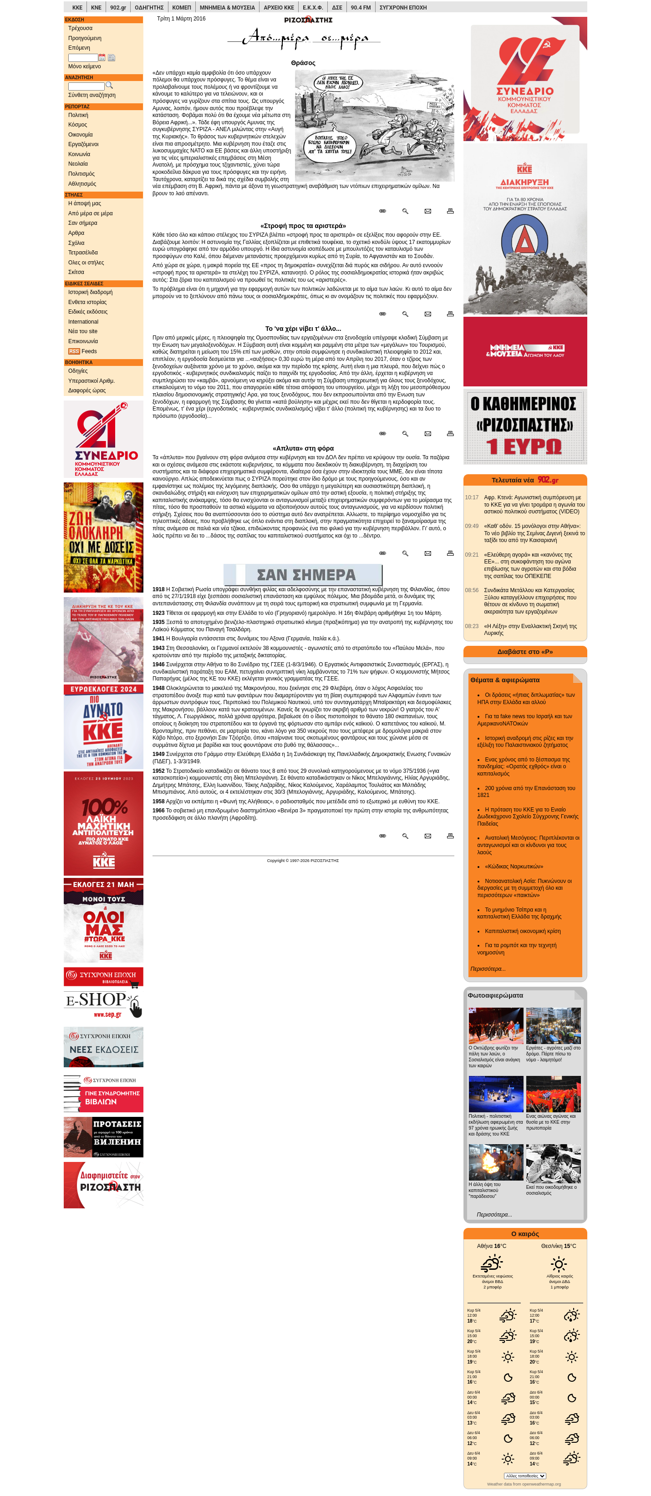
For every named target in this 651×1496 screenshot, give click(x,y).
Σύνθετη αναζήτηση (92, 95)
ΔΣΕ (337, 8)
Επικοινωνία (83, 341)
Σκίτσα (76, 272)
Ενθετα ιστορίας (87, 302)
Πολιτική (78, 115)
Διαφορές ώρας (87, 390)
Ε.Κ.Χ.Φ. (313, 8)
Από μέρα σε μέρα (90, 213)
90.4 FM (361, 8)
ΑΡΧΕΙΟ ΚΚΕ (279, 8)
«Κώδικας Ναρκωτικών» (514, 866)
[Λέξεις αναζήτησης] (86, 86)
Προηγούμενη (85, 38)
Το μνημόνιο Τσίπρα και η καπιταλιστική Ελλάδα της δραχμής (520, 913)
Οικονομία (80, 135)
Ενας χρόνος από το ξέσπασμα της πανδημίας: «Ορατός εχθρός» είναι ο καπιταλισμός (524, 766)
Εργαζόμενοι (83, 144)
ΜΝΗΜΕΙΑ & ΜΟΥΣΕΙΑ (227, 8)
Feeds (82, 351)
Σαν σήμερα (82, 223)
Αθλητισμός (82, 184)
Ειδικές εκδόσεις (87, 312)
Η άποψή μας (84, 203)
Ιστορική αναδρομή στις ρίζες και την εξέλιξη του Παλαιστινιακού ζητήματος (526, 742)
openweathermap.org (541, 1484)
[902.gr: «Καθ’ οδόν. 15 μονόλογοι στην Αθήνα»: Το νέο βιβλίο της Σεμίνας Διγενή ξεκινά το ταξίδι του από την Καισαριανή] (472, 526)
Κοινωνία (79, 154)
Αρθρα (76, 233)
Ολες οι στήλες (86, 262)
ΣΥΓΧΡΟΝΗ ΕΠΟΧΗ (403, 8)
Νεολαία (78, 164)
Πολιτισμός (81, 174)
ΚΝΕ (96, 8)
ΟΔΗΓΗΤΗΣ (149, 8)
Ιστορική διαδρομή (90, 292)
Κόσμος (77, 125)
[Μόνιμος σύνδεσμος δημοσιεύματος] (386, 211)
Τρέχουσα (80, 28)
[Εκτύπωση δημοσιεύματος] (446, 211)
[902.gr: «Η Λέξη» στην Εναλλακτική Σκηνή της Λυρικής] (472, 626)
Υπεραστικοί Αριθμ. (91, 381)
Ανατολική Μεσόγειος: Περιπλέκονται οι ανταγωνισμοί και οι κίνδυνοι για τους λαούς (529, 845)
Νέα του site (82, 331)
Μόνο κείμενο (84, 66)
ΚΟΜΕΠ (182, 8)
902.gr (118, 8)
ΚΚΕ (77, 8)
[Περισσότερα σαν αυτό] (405, 211)
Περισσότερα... (488, 969)
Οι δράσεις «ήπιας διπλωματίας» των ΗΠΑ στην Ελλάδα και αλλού (526, 698)
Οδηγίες (78, 371)
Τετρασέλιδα (83, 252)
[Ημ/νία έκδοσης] (83, 58)
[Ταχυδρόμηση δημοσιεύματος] (428, 211)
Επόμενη (79, 48)
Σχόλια (76, 243)
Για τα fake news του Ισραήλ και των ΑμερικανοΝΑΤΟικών (525, 720)
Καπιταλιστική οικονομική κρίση (523, 931)
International (83, 322)
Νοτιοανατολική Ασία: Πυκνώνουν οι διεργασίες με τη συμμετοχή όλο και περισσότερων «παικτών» (525, 888)
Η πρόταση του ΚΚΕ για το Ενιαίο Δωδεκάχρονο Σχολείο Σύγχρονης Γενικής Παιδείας (528, 816)
